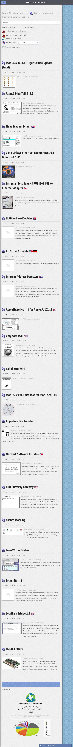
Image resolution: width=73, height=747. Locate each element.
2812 (13, 131)
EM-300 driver (12, 649)
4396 (13, 555)
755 (13, 525)
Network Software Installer (22, 454)
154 (19, 131)
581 (20, 341)
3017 (13, 459)
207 (13, 256)
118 (13, 223)
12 (18, 223)
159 (13, 162)
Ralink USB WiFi (13, 369)
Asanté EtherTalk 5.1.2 (17, 93)
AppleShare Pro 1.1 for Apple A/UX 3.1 (29, 309)
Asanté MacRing (13, 520)
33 (18, 281)
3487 (13, 72)
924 (20, 618)
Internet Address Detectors (22, 276)
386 (19, 72)
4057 (13, 373)
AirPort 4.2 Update (19, 251)
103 (19, 654)
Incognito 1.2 (12, 580)
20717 (13, 341)
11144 (13, 618)
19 (23, 223)
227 (19, 555)
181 (19, 98)
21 (18, 162)
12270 (13, 492)
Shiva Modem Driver (18, 126)
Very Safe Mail (15, 336)
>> (31, 685)
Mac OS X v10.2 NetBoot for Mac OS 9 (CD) (29, 395)
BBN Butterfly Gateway (20, 487)
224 (19, 459)
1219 (13, 585)
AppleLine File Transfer (18, 421)
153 (13, 281)
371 (19, 400)
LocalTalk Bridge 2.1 (18, 613)
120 (19, 585)
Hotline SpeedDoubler (19, 218)
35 (18, 256)
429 (13, 314)
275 (20, 492)
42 (18, 426)
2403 (13, 654)
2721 (13, 400)
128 (13, 193)
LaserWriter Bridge (15, 550)
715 (13, 426)
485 (19, 373)
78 (18, 314)
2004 (13, 98)
